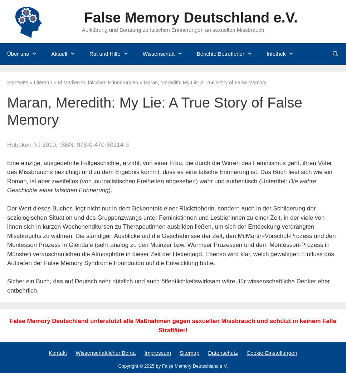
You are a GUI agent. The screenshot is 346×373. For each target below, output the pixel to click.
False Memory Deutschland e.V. (191, 17)
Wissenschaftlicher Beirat (105, 353)
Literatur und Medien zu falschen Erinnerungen (86, 82)
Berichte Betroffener (228, 54)
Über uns (25, 54)
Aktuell (66, 54)
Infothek (284, 54)
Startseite (17, 82)
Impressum (158, 353)
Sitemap (189, 353)
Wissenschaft (166, 54)
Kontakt (58, 353)
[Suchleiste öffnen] (335, 54)
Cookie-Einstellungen (272, 353)
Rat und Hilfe (112, 54)
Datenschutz (223, 353)
